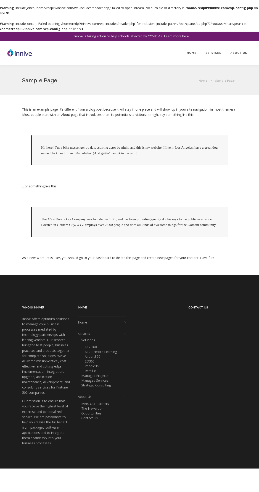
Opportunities (91, 413)
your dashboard (99, 258)
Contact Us (89, 418)
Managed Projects (94, 376)
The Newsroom (93, 409)
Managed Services (94, 380)
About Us (85, 397)
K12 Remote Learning (101, 352)
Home (202, 80)
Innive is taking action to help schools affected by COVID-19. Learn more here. (132, 36)
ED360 (90, 361)
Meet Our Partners (95, 404)
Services (84, 334)
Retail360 (91, 371)
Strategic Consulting (96, 385)
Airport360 (92, 357)
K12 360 (91, 347)
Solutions (88, 340)
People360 (92, 366)
